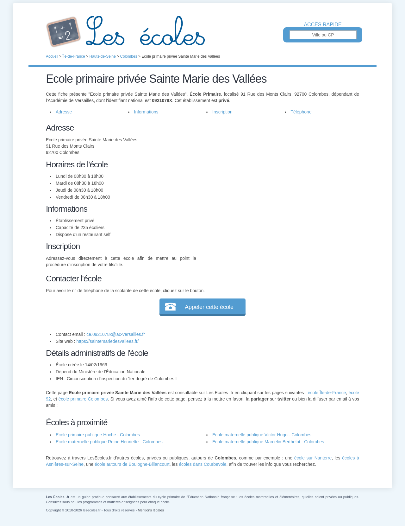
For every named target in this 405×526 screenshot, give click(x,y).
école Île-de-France (327, 392)
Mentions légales (151, 510)
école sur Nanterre (313, 457)
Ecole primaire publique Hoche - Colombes (98, 434)
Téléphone (301, 111)
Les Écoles (202, 32)
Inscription (222, 111)
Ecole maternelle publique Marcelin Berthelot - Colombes (268, 441)
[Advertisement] (278, 166)
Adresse (64, 111)
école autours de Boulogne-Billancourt (132, 464)
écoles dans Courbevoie (202, 464)
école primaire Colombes (83, 398)
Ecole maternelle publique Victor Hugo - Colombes (261, 434)
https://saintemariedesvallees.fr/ (107, 341)
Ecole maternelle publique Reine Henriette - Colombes (109, 441)
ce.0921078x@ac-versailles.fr (115, 334)
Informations (146, 111)
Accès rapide (322, 24)
